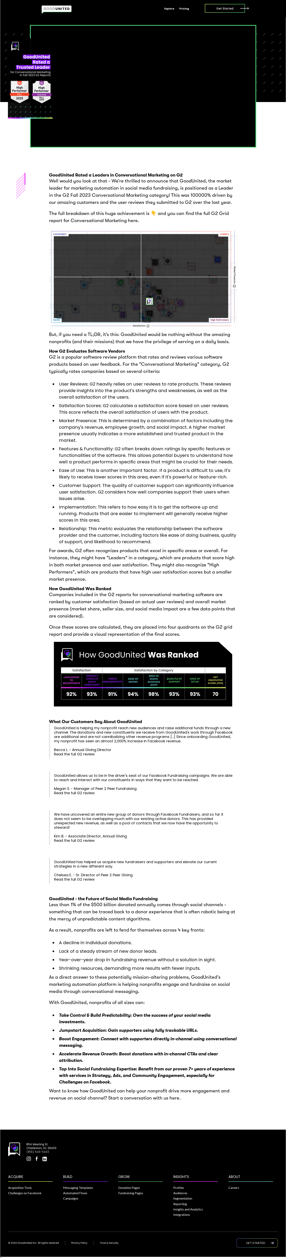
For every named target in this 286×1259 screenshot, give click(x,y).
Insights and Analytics (188, 1209)
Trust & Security (109, 1243)
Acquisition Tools (20, 1187)
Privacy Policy (79, 1243)
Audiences (180, 1193)
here (133, 220)
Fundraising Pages (130, 1193)
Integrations (181, 1214)
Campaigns (70, 1198)
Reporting (180, 1204)
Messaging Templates (78, 1187)
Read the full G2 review (74, 754)
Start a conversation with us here (143, 1098)
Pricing (184, 8)
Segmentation (182, 1198)
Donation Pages (129, 1187)
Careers (233, 1187)
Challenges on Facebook (24, 1193)
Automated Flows (75, 1193)
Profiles (178, 1187)
